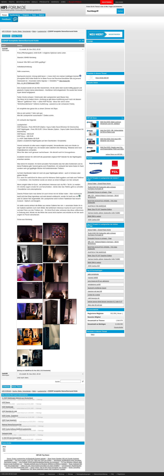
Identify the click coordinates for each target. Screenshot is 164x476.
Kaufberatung (15, 15)
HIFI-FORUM (6, 31)
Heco (92, 334)
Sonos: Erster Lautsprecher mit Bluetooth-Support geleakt (26, 459)
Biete (34, 31)
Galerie (41, 15)
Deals (34, 2)
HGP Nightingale (7, 407)
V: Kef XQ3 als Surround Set (11, 438)
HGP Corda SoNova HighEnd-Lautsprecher (16, 429)
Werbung (61, 474)
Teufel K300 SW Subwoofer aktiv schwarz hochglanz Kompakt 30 (102, 188)
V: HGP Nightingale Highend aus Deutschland (17, 398)
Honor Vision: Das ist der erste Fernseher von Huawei (48, 467)
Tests (11, 2)
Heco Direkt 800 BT (102, 78)
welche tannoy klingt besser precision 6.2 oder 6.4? (105, 302)
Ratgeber (26, 15)
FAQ (112, 474)
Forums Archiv (118, 327)
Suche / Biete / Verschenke (21, 31)
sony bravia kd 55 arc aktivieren (98, 281)
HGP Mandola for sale (9, 411)
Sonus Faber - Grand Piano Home (99, 183)
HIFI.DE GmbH (12, 474)
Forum (4, 15)
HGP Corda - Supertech (10, 416)
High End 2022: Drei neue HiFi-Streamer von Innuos (110, 140)
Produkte (44, 2)
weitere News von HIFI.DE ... (115, 154)
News (4, 2)
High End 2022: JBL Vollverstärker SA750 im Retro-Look (111, 131)
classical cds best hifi (95, 291)
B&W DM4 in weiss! (94, 216)
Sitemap (70, 474)
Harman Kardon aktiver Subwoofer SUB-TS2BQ (104, 213)
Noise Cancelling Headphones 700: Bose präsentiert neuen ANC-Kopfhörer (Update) (50, 468)
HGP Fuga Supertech (9, 420)
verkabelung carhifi (94, 284)
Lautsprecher (41, 31)
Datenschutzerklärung (100, 474)
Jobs (63, 2)
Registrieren (121, 474)
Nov (4, 449)
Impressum (51, 474)
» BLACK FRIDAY (75, 2)
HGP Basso (6, 402)
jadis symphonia (93, 274)
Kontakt (42, 474)
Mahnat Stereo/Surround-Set (11, 424)
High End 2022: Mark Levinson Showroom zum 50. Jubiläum (110, 123)
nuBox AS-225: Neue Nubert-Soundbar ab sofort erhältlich (40, 466)
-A (80, 41)
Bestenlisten (23, 2)
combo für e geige (94, 295)
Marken (55, 2)
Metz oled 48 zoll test (95, 305)
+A (83, 41)
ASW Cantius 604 (94, 220)
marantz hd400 (93, 278)
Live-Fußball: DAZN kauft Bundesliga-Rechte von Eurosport (39, 462)
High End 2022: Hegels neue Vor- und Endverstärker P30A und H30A (112, 148)
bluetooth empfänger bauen (97, 288)
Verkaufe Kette (7, 433)
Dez (4, 450)
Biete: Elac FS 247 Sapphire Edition (100, 209)
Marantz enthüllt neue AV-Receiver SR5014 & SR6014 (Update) (45, 464)
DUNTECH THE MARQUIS (97, 206)
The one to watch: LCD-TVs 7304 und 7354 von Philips (33, 460)
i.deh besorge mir (93, 298)
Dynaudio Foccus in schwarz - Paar (100, 192)
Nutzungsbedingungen (83, 474)
